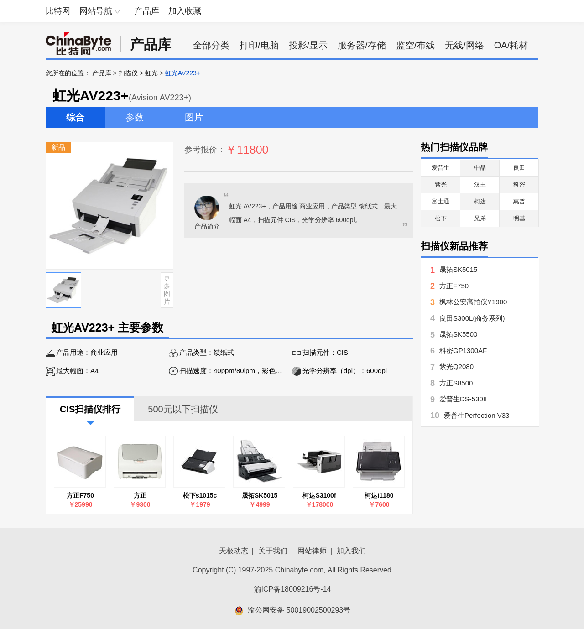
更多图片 (167, 290)
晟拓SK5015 (260, 495)
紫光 (441, 184)
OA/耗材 (511, 45)
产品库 (147, 11)
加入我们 (351, 551)
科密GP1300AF (463, 350)
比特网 (58, 11)
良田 (519, 167)
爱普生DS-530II (463, 399)
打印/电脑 (259, 45)
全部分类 (211, 45)
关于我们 (272, 551)
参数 (134, 117)
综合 (75, 117)
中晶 (480, 167)
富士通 (440, 201)
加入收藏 (184, 11)
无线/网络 (464, 45)
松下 (441, 218)
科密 (519, 184)
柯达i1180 (379, 495)
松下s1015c (200, 495)
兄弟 (480, 218)
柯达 (480, 201)
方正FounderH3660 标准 (140, 495)
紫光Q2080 (456, 366)
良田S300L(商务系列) (472, 318)
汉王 (480, 184)
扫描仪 (128, 73)
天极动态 (233, 551)
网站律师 (312, 551)
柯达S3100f (319, 495)
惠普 (519, 201)
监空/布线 (415, 45)
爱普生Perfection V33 (476, 415)
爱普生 (440, 167)
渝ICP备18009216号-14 (292, 589)
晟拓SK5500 (458, 334)
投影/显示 (308, 45)
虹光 (151, 73)
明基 (519, 218)
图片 (194, 117)
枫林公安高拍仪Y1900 (473, 302)
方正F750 (80, 495)
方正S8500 (456, 383)
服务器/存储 (362, 45)
